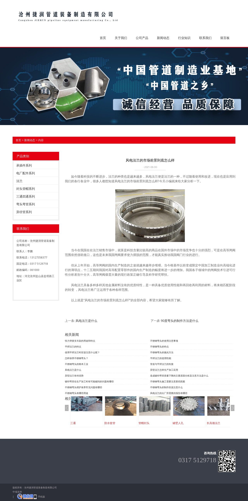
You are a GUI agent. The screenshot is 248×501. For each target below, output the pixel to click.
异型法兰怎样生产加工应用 (164, 369)
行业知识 (184, 38)
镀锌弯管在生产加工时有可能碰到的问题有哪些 (89, 381)
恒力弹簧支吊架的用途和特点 (80, 340)
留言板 (225, 38)
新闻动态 (163, 38)
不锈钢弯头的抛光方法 (161, 352)
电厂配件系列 (25, 173)
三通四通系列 (25, 196)
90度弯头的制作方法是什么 (179, 321)
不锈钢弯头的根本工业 (76, 364)
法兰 (19, 181)
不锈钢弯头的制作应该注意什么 (166, 387)
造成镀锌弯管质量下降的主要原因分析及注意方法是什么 (179, 375)
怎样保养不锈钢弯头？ (76, 358)
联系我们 (205, 38)
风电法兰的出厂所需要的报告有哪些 (168, 393)
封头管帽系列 (25, 189)
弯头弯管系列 (25, 204)
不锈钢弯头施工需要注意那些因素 (167, 381)
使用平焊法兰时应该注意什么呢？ (82, 352)
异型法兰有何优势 (74, 375)
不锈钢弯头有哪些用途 (76, 393)
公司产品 (142, 38)
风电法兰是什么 (86, 321)
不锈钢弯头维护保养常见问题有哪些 (83, 387)
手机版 (41, 496)
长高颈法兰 (213, 423)
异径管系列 (24, 212)
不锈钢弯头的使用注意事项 (164, 340)
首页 (103, 38)
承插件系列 (24, 165)
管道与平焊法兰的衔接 (161, 364)
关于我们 (121, 38)
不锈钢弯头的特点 (159, 346)
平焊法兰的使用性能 (160, 358)
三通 (73, 423)
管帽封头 (144, 423)
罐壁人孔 (178, 423)
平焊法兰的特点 (73, 346)
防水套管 (109, 423)
